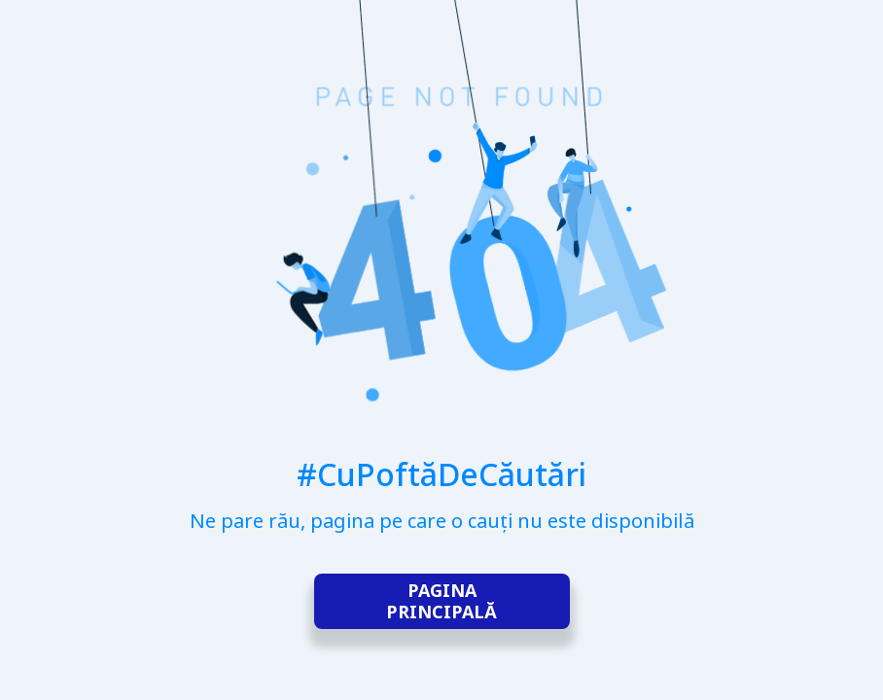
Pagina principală (441, 601)
